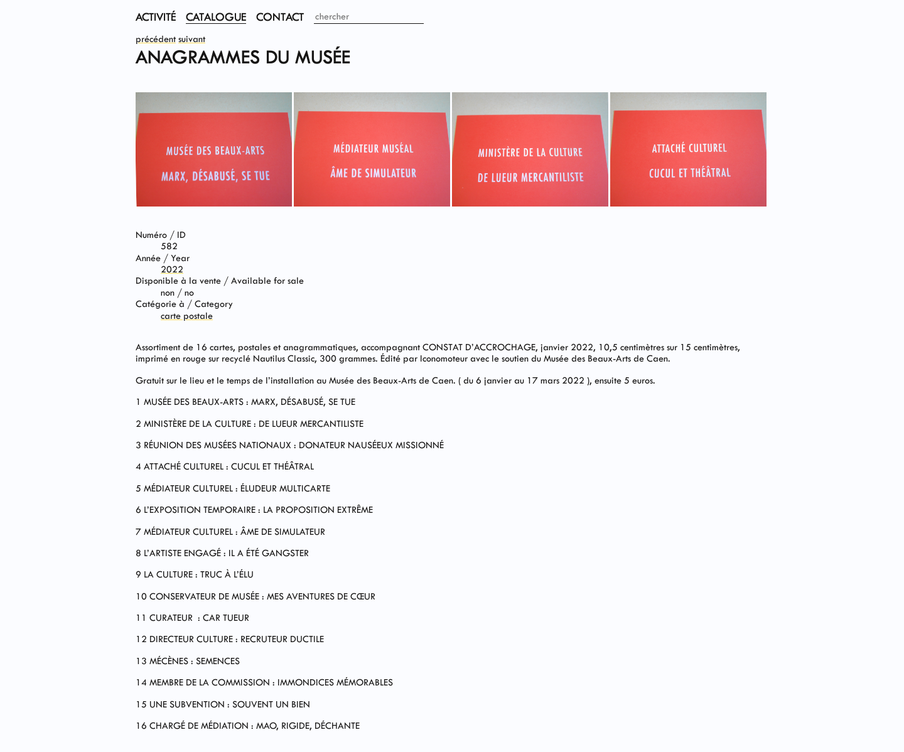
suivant (191, 39)
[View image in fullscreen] (214, 203)
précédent (156, 39)
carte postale (187, 316)
